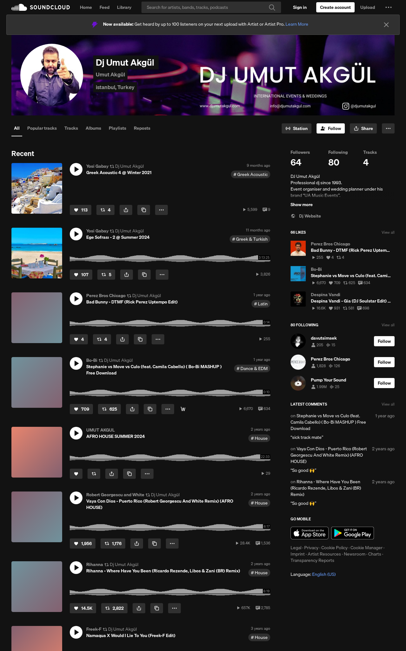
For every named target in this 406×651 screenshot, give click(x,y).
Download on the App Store (310, 533)
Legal (296, 547)
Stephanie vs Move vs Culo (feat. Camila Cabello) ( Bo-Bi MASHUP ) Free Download (328, 422)
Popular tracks (42, 128)
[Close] (386, 24)
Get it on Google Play (352, 533)
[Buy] (183, 409)
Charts (374, 553)
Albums (93, 128)
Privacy (311, 547)
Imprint (298, 553)
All (17, 128)
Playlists (117, 128)
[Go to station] (296, 128)
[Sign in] (300, 7)
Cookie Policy (334, 547)
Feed (104, 7)
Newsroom (354, 553)
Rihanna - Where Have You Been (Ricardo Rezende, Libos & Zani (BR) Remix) (326, 488)
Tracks (71, 128)
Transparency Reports (312, 560)
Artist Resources (324, 553)
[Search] (211, 7)
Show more (302, 204)
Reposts (142, 128)
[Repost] (105, 210)
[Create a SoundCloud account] (335, 7)
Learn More (296, 24)
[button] (389, 7)
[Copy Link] (143, 210)
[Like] (80, 210)
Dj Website (306, 215)
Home (86, 7)
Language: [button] (313, 574)
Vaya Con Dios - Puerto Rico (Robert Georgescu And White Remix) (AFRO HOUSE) (329, 455)
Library (124, 7)
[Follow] (331, 128)
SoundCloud (40, 7)
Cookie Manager (366, 547)
